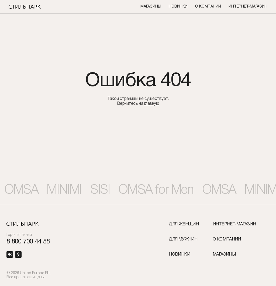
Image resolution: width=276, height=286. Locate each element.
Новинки (178, 6)
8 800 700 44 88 (28, 242)
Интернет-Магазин (248, 6)
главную (151, 104)
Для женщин (184, 224)
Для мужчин (183, 239)
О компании (208, 6)
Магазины (150, 6)
